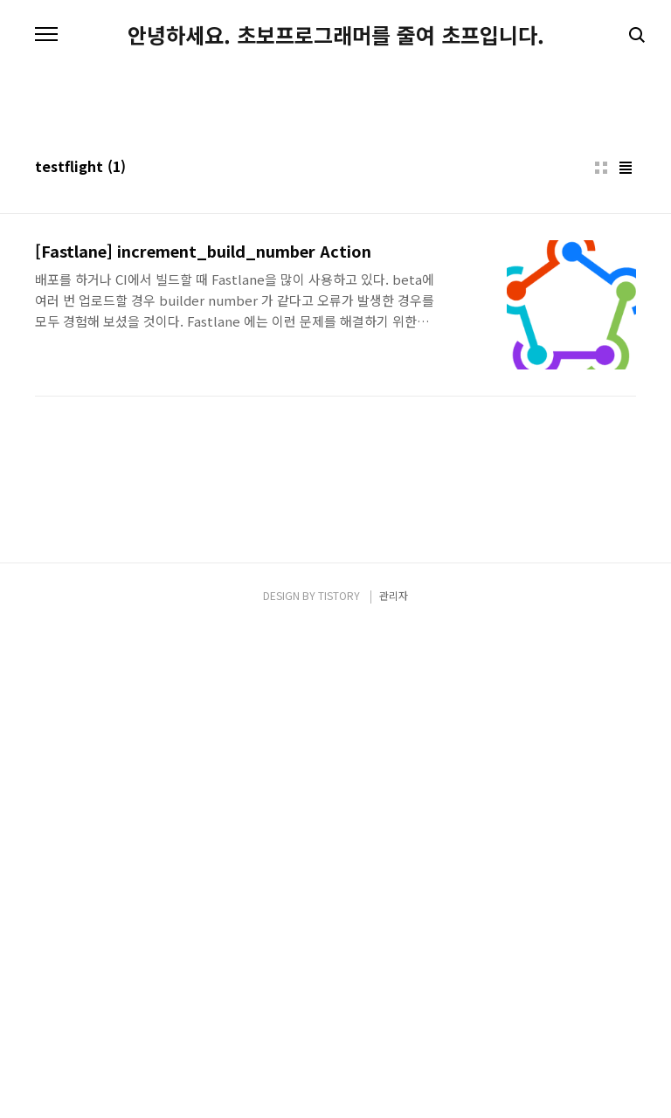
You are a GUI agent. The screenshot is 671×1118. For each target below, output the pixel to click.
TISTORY (339, 1084)
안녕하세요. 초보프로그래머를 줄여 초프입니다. (336, 34)
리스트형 (625, 412)
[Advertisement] (335, 218)
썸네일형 (601, 412)
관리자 (393, 1084)
